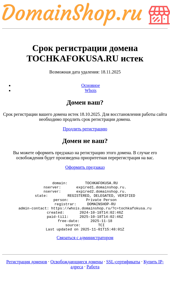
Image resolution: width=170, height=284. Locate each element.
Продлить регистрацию (85, 128)
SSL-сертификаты (123, 271)
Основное (90, 85)
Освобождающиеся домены (76, 271)
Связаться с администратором (85, 247)
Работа (92, 276)
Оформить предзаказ (85, 167)
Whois (90, 90)
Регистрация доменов (26, 271)
